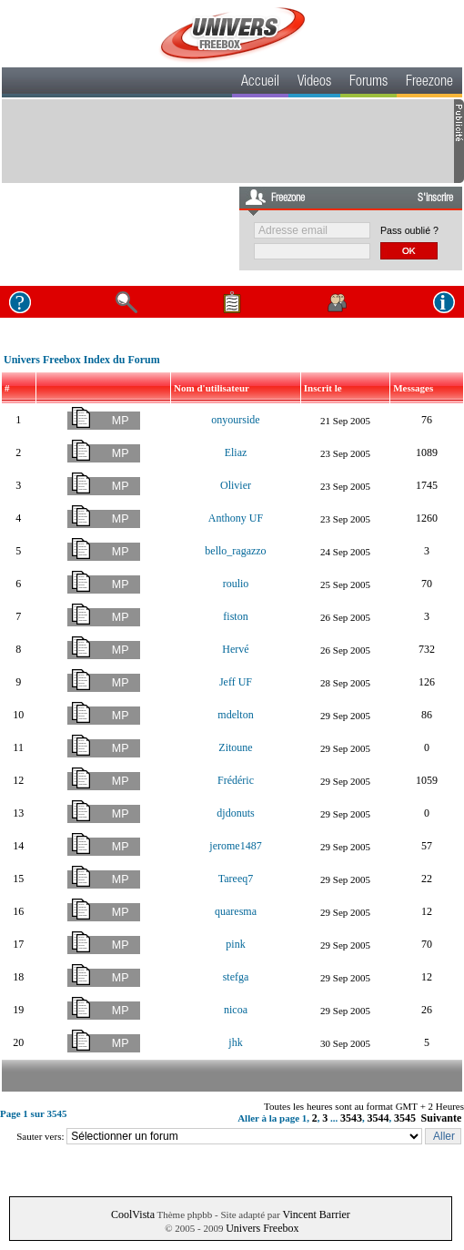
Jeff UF (235, 682)
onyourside (235, 419)
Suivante (441, 1118)
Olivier (235, 485)
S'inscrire (435, 198)
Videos (314, 83)
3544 (378, 1118)
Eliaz (236, 452)
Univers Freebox (262, 1228)
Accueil (260, 83)
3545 (405, 1118)
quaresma (236, 911)
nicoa (235, 1009)
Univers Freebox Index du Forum (82, 359)
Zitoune (235, 747)
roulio (236, 583)
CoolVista (133, 1214)
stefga (236, 977)
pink (235, 944)
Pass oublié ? (409, 230)
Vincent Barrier (316, 1214)
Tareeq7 (235, 878)
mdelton (235, 714)
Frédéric (235, 780)
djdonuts (235, 813)
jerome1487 (235, 845)
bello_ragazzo (235, 550)
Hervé (235, 649)
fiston (235, 616)
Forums (368, 83)
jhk (235, 1042)
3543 (351, 1118)
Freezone (429, 83)
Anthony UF (235, 518)
